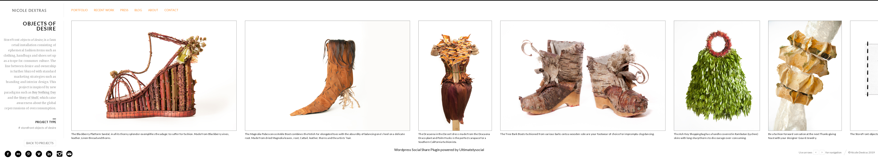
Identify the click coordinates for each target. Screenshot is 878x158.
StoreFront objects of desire (37, 127)
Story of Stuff (28, 98)
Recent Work (104, 10)
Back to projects (40, 143)
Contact (171, 10)
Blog (138, 10)
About (153, 10)
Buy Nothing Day (44, 92)
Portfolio (79, 10)
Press (124, 10)
